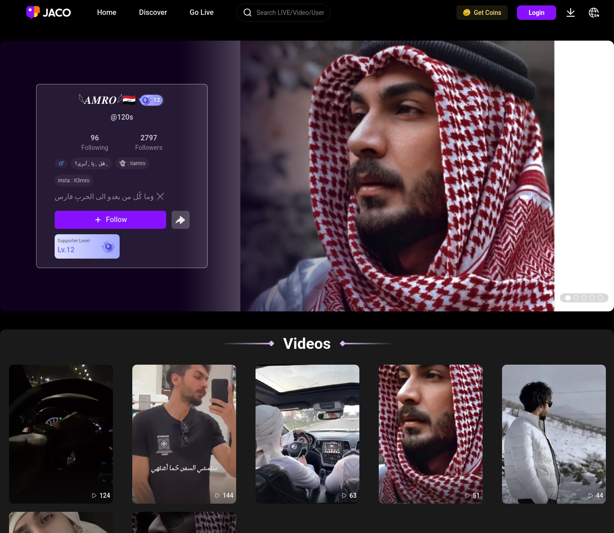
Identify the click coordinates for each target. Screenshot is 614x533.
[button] (568, 298)
